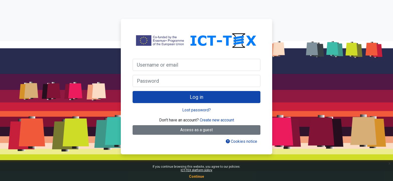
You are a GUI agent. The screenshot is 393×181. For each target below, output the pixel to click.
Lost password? (196, 110)
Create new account (217, 120)
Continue (196, 176)
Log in (196, 97)
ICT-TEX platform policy (196, 170)
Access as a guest (196, 129)
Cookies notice (241, 141)
